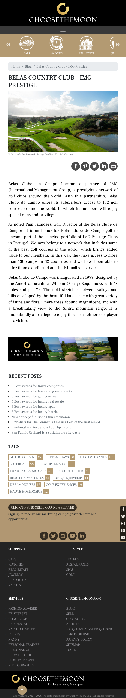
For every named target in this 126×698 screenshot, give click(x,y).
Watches (57, 53)
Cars (27, 53)
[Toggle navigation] (63, 30)
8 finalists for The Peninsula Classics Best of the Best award (56, 422)
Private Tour (19, 655)
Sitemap (73, 645)
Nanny (14, 639)
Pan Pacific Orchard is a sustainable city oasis (46, 432)
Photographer (21, 665)
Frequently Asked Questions (91, 629)
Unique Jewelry (69, 478)
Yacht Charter (21, 629)
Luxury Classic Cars (28, 471)
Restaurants (77, 564)
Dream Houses (22, 485)
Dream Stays (58, 457)
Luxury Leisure (53, 464)
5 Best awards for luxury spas (33, 406)
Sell (70, 614)
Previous (8, 45)
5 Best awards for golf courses (34, 396)
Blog (28, 66)
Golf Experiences (61, 485)
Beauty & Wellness (27, 478)
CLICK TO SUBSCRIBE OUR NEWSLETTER (42, 507)
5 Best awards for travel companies (38, 386)
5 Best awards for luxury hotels (35, 412)
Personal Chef (21, 650)
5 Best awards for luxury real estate (38, 401)
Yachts (14, 585)
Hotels (72, 559)
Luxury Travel (21, 660)
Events (14, 634)
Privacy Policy (79, 639)
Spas (70, 569)
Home (15, 66)
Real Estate (86, 53)
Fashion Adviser (22, 608)
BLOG (70, 608)
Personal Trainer (24, 645)
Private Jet (17, 614)
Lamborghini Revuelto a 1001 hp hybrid (42, 427)
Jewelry (15, 575)
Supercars (19, 464)
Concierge (17, 619)
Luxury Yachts (70, 471)
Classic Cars (19, 580)
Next (118, 45)
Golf (70, 575)
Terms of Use (77, 634)
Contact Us (76, 619)
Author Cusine (23, 457)
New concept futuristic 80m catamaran (41, 417)
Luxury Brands (93, 457)
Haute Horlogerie (26, 491)
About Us (74, 624)
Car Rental (18, 624)
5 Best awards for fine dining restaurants (42, 391)
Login (71, 650)
